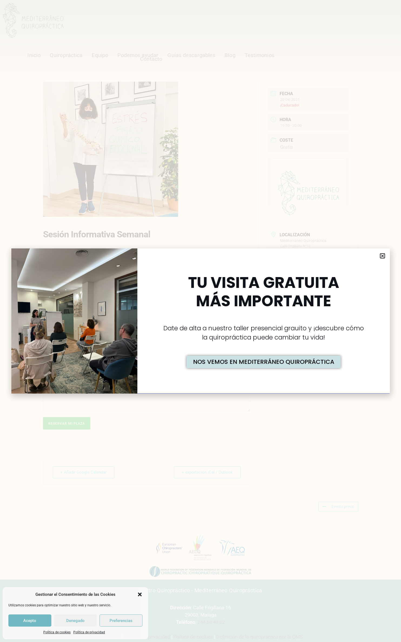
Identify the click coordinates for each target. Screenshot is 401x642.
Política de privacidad (89, 632)
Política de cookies (57, 632)
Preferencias (121, 620)
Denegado (75, 620)
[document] (200, 321)
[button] (139, 594)
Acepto (29, 620)
